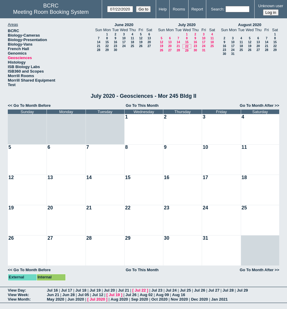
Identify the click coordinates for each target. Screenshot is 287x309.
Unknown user (270, 6)
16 (115, 42)
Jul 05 (83, 294)
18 (132, 42)
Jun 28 (68, 294)
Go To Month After (257, 105)
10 (123, 38)
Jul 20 (109, 290)
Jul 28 (228, 290)
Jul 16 (52, 290)
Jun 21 (53, 294)
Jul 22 (140, 290)
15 (107, 42)
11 (132, 38)
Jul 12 (97, 294)
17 (123, 42)
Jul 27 (213, 290)
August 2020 (249, 24)
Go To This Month (142, 105)
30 (115, 50)
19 (140, 42)
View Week (18, 294)
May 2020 (55, 299)
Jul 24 (171, 290)
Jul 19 (95, 290)
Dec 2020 (199, 299)
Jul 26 (199, 290)
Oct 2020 (159, 299)
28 (98, 50)
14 (98, 42)
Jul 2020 (97, 299)
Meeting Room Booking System (51, 12)
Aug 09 (162, 294)
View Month (18, 299)
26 (140, 46)
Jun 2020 (75, 299)
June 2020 (123, 24)
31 (203, 50)
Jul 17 (66, 290)
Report (197, 9)
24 (123, 46)
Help (163, 9)
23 (115, 46)
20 (149, 42)
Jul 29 (242, 290)
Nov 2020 (179, 299)
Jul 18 (80, 290)
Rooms (179, 9)
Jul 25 (185, 290)
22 (107, 46)
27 (149, 46)
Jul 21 (123, 290)
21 (98, 46)
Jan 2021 (219, 299)
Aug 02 (146, 294)
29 (107, 50)
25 (132, 46)
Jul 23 (156, 290)
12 (140, 38)
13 (149, 38)
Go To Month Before (32, 105)
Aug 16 (178, 294)
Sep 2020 (139, 299)
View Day (16, 290)
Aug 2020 (119, 299)
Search (217, 9)
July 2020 (187, 24)
